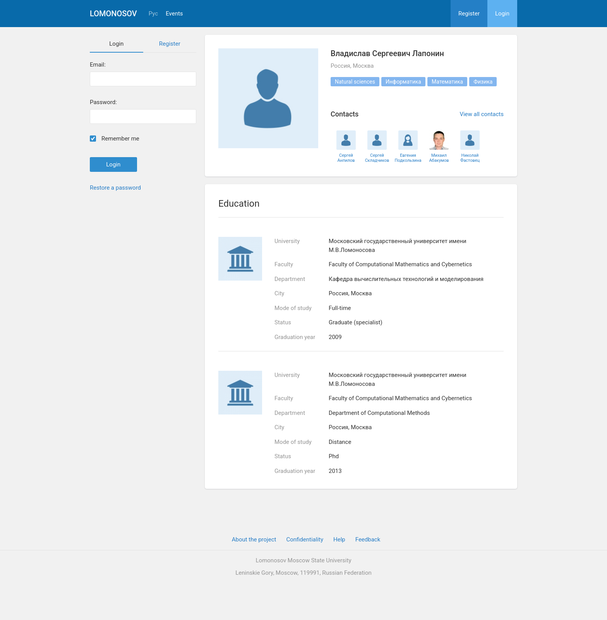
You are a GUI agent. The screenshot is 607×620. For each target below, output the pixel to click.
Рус (153, 14)
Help (339, 539)
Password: (103, 102)
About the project (254, 539)
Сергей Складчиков (377, 158)
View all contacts (482, 114)
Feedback (368, 539)
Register (469, 13)
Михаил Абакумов (439, 158)
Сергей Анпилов (346, 158)
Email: (98, 65)
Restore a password (115, 187)
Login (502, 13)
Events (174, 14)
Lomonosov (113, 13)
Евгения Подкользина (408, 158)
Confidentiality (304, 539)
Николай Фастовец (470, 158)
